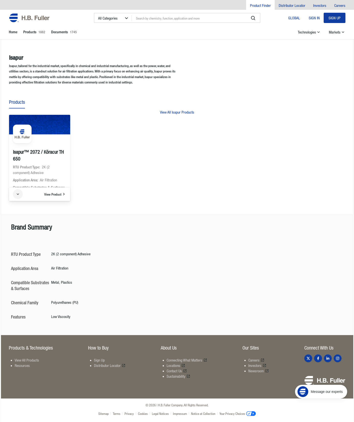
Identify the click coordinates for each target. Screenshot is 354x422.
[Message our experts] (321, 392)
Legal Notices (160, 413)
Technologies (309, 32)
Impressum (180, 413)
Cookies (143, 413)
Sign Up (335, 18)
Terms (116, 413)
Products (17, 102)
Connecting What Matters (187, 360)
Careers (339, 5)
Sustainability (178, 376)
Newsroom (258, 371)
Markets (337, 32)
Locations (176, 365)
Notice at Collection (203, 413)
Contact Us (177, 371)
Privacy (129, 413)
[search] (253, 18)
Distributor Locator (292, 5)
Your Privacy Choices (237, 413)
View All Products (27, 360)
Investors (319, 5)
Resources (22, 365)
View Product (55, 194)
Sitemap (103, 413)
